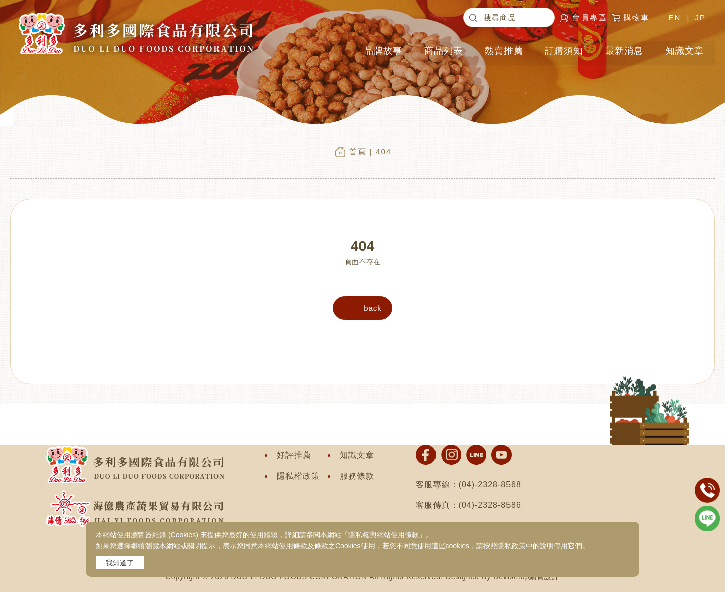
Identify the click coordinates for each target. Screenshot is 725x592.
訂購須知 (565, 48)
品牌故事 (385, 48)
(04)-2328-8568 (490, 484)
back (373, 308)
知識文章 (685, 48)
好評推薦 (294, 455)
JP (700, 17)
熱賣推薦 (505, 48)
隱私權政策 (298, 476)
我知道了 (120, 563)
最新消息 (625, 48)
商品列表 (445, 48)
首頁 (358, 151)
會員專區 (589, 17)
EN (674, 17)
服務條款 (357, 476)
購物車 (639, 17)
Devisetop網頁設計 (526, 577)
